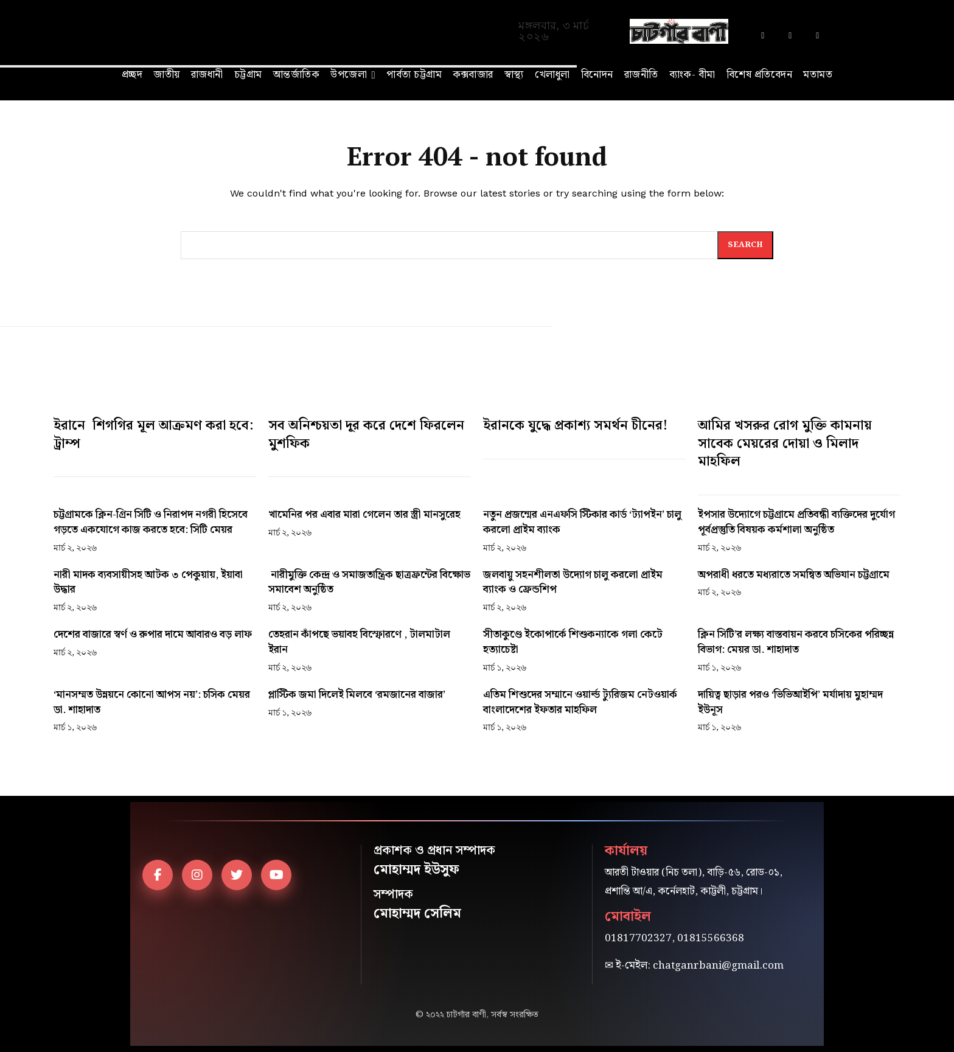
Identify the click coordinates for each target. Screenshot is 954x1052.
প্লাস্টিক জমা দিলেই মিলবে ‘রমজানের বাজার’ (356, 694)
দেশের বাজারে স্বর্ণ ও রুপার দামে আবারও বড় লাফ (153, 634)
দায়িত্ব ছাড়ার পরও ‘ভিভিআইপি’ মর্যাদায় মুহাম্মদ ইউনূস (790, 702)
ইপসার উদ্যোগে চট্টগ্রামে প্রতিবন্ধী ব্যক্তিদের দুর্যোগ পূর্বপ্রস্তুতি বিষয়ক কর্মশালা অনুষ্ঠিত (796, 522)
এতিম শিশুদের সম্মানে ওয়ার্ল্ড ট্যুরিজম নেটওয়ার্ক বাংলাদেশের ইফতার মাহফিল (580, 702)
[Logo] (679, 31)
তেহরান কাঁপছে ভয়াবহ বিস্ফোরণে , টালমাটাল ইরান (359, 642)
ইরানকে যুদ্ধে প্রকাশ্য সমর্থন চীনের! (575, 425)
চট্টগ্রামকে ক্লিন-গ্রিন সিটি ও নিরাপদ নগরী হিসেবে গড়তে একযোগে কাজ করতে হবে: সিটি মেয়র (151, 522)
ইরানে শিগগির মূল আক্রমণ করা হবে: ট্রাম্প (153, 435)
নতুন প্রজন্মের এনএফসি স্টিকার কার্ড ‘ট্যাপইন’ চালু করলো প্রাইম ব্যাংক (582, 522)
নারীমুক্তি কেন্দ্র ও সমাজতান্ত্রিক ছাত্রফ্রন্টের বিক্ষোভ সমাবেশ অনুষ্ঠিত (369, 582)
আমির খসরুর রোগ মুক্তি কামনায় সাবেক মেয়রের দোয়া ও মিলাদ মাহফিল (785, 443)
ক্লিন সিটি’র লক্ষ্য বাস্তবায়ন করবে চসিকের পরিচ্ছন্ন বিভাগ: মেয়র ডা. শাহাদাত (796, 642)
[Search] (745, 245)
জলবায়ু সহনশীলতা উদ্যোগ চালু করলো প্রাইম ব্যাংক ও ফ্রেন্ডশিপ (573, 582)
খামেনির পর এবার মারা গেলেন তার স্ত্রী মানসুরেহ (364, 514)
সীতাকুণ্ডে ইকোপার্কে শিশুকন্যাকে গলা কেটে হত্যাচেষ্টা (573, 642)
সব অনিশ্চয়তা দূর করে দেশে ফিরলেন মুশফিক (366, 435)
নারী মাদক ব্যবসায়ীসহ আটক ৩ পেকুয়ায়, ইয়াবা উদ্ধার (148, 582)
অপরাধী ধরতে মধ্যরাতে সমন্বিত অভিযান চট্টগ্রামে (794, 574)
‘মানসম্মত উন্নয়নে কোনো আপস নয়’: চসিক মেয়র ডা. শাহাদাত (152, 702)
